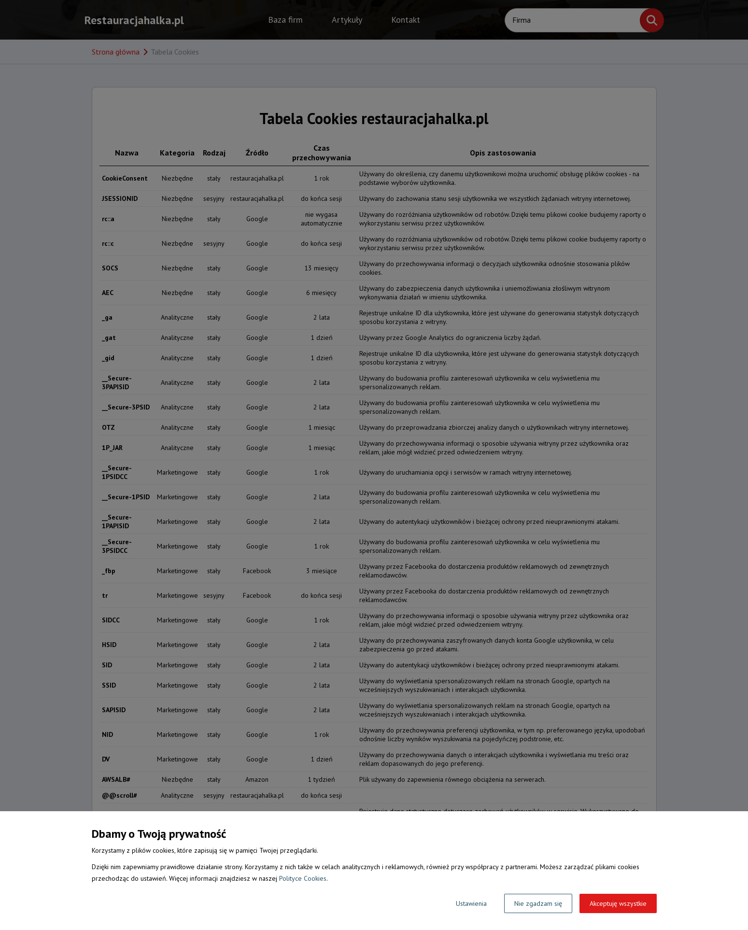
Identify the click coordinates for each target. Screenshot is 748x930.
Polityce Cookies (302, 878)
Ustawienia (471, 903)
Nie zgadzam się (538, 903)
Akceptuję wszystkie (618, 903)
